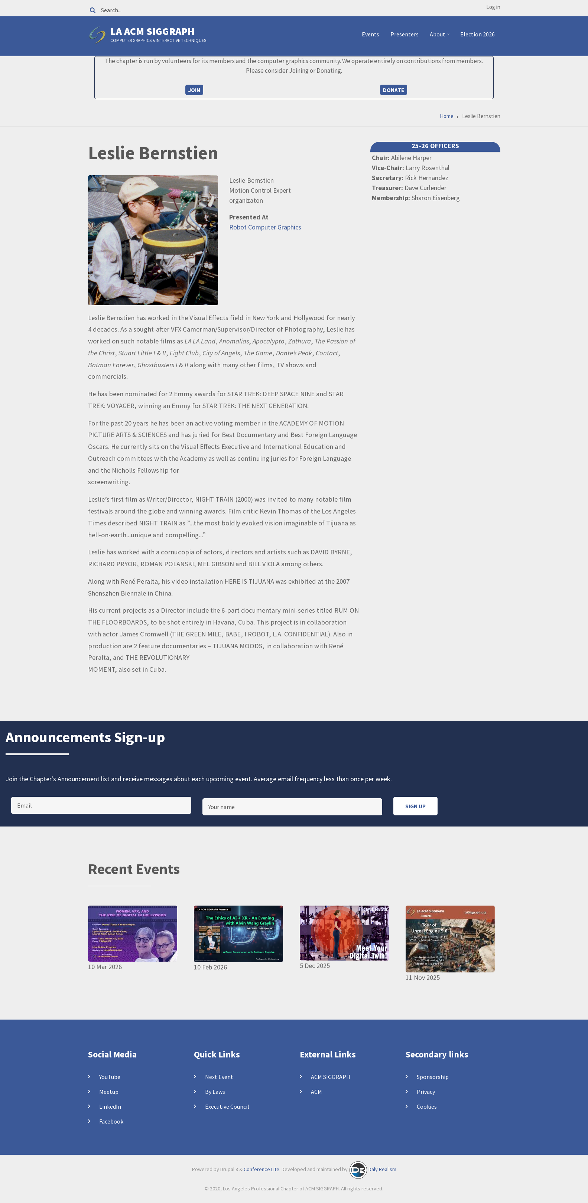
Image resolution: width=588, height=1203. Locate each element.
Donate (393, 90)
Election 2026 (477, 34)
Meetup (108, 1091)
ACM (316, 1091)
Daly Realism (382, 1169)
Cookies (427, 1106)
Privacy (426, 1091)
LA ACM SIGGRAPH (152, 31)
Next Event (219, 1076)
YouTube (109, 1076)
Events (370, 34)
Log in (493, 6)
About (441, 37)
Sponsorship (433, 1076)
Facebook (111, 1121)
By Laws (215, 1091)
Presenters (404, 34)
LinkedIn (110, 1106)
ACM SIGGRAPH (330, 1076)
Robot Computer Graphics (265, 227)
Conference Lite (261, 1169)
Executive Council (227, 1106)
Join (194, 90)
